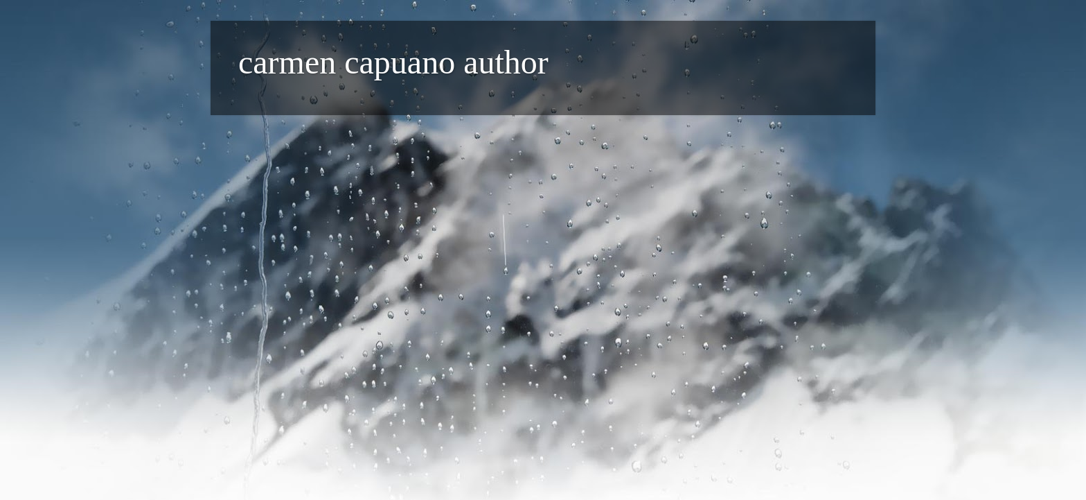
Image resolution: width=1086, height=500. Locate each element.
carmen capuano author (393, 62)
